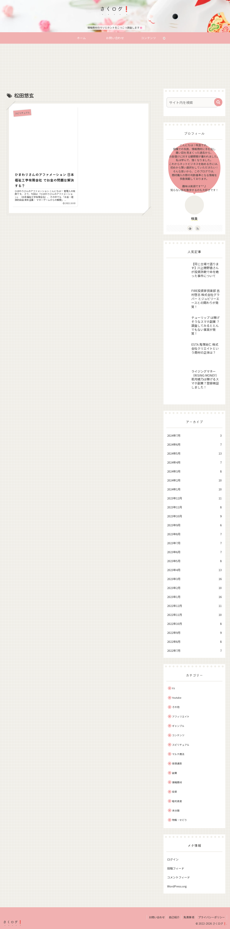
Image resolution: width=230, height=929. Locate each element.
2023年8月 (194, 534)
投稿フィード (175, 868)
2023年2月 (194, 587)
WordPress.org (177, 886)
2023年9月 (194, 525)
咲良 (194, 218)
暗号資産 (177, 801)
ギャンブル (178, 726)
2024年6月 (194, 444)
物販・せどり (179, 820)
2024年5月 (194, 453)
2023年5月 (194, 560)
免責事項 (189, 917)
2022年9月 (194, 632)
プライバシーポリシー (211, 917)
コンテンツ (178, 735)
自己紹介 (174, 917)
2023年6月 (194, 552)
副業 (174, 773)
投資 (174, 791)
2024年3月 (194, 471)
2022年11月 (194, 614)
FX (173, 688)
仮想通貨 (177, 763)
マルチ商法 (178, 754)
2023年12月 (194, 498)
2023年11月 (194, 507)
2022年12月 (194, 605)
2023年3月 (194, 578)
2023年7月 (194, 543)
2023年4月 (194, 569)
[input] (192, 102)
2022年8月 (194, 641)
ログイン (173, 859)
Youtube (176, 697)
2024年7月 (194, 435)
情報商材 (177, 782)
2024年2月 (194, 480)
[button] (218, 102)
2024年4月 (194, 462)
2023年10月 (194, 516)
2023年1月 (194, 596)
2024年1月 (194, 489)
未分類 (176, 810)
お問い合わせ (157, 917)
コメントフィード (178, 877)
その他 (176, 707)
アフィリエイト (180, 716)
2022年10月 (194, 623)
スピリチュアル (180, 745)
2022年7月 (194, 650)
